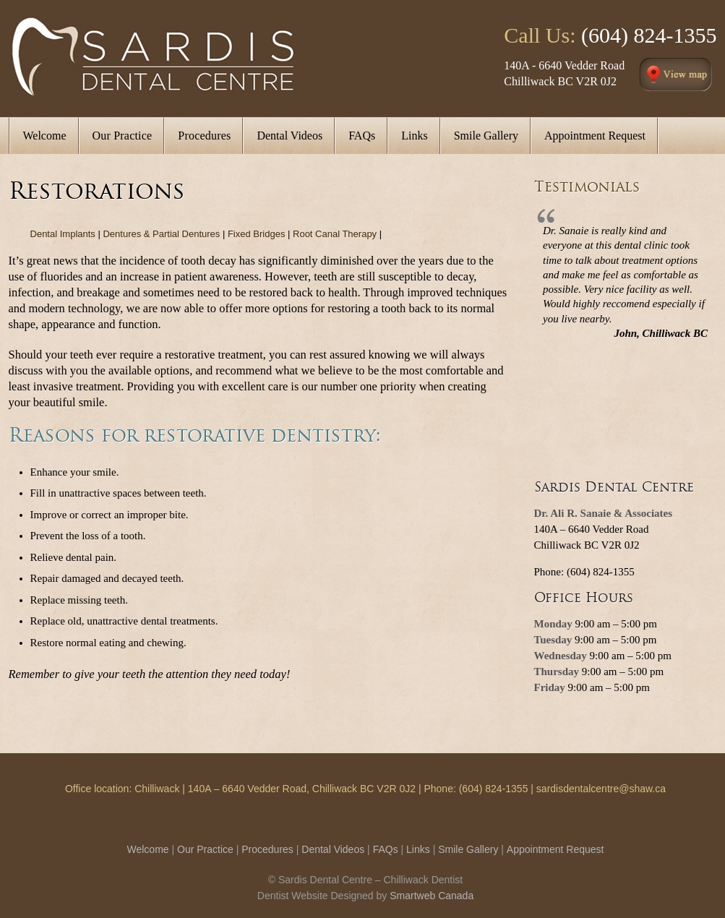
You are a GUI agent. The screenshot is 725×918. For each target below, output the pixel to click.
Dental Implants (62, 233)
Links (418, 849)
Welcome (148, 849)
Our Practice (205, 849)
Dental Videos (332, 849)
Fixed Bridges (256, 233)
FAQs (385, 849)
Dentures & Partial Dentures (161, 233)
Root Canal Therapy (335, 233)
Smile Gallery (468, 849)
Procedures (267, 849)
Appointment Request (555, 849)
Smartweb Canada (431, 895)
